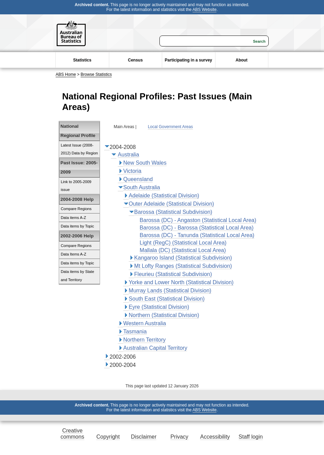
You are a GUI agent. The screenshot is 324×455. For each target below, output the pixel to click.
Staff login (251, 437)
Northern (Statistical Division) (164, 315)
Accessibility (215, 437)
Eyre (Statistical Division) (159, 307)
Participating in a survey (188, 60)
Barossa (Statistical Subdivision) (173, 212)
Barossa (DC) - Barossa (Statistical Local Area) (196, 228)
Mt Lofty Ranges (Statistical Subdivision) (183, 266)
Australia (128, 154)
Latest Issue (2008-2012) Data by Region (79, 149)
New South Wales (145, 163)
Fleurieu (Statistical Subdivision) (173, 274)
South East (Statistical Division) (167, 299)
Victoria (132, 171)
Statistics (82, 60)
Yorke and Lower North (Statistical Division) (181, 282)
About (242, 60)
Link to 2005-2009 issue (76, 186)
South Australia (141, 187)
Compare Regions (76, 209)
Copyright (107, 437)
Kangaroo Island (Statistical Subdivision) (183, 258)
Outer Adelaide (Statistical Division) (171, 204)
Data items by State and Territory (77, 276)
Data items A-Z (73, 218)
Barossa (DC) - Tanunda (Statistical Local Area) (197, 235)
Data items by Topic (77, 226)
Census (135, 60)
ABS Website (204, 9)
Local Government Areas (170, 126)
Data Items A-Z (73, 254)
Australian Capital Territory (155, 348)
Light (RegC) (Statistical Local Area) (183, 243)
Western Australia (144, 323)
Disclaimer (144, 437)
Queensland (138, 179)
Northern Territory (144, 340)
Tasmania (134, 331)
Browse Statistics (96, 74)
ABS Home (66, 74)
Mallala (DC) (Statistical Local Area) (183, 250)
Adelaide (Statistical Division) (164, 195)
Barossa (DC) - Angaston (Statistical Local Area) (198, 220)
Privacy (179, 437)
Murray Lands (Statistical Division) (170, 290)
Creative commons (72, 434)
